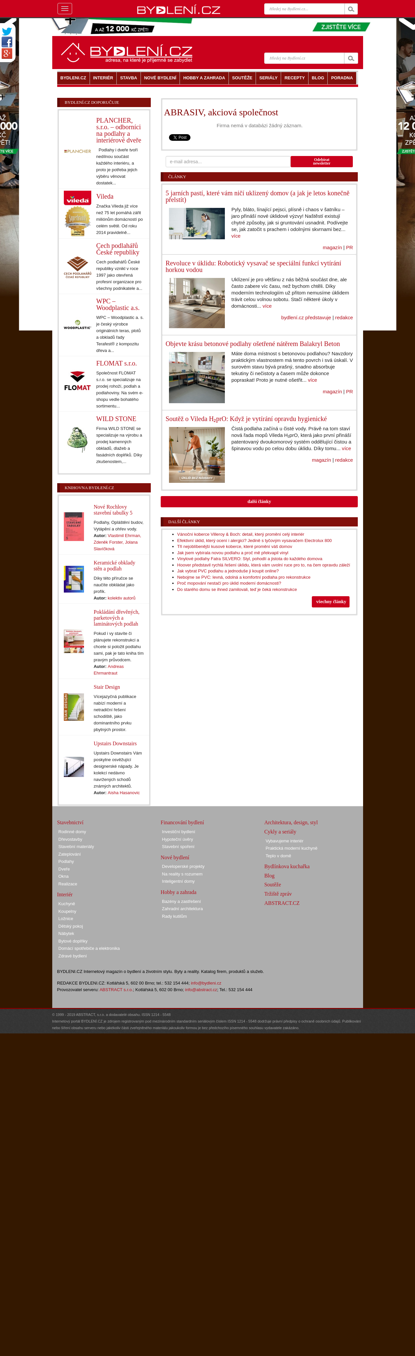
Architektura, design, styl (291, 822)
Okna (64, 876)
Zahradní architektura (182, 908)
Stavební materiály (76, 846)
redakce (344, 317)
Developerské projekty (183, 866)
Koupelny (67, 911)
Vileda (104, 196)
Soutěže (272, 884)
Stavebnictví (70, 822)
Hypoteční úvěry (177, 839)
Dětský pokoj (71, 926)
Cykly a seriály (280, 831)
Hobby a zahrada (178, 892)
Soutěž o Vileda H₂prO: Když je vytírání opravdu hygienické (246, 418)
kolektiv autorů (122, 598)
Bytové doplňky (73, 941)
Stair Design (107, 687)
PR (349, 247)
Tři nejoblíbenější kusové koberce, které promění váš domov (234, 546)
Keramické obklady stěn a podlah (114, 565)
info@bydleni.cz (206, 983)
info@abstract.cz (201, 989)
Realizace (68, 883)
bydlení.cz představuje (306, 317)
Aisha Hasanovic (124, 792)
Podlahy (66, 861)
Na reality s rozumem (182, 874)
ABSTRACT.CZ (282, 903)
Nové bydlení (175, 857)
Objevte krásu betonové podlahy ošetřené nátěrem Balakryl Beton (253, 343)
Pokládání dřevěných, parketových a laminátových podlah (117, 618)
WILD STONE (116, 418)
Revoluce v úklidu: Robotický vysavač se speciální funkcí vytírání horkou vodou (253, 266)
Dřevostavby (70, 839)
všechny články (331, 601)
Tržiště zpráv (278, 894)
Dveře (64, 869)
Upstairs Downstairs (115, 743)
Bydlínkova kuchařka (287, 866)
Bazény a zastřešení (181, 901)
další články (259, 501)
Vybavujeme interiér (284, 840)
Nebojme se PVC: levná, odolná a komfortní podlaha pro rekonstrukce (244, 577)
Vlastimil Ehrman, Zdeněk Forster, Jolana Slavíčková (117, 542)
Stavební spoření (178, 846)
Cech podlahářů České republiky (118, 249)
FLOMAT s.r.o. (116, 363)
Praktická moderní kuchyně (291, 848)
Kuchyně (67, 903)
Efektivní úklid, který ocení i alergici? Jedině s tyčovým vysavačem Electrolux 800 (254, 540)
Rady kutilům (174, 916)
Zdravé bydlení (73, 955)
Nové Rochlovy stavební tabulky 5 (113, 510)
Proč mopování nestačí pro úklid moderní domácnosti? (229, 583)
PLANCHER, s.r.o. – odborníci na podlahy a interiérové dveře (118, 130)
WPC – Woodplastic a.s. (118, 304)
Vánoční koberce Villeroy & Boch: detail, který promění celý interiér (240, 534)
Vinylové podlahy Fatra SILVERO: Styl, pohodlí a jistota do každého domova (249, 558)
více (236, 236)
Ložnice (66, 918)
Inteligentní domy (178, 881)
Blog (269, 875)
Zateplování (70, 854)
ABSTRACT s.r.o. (116, 989)
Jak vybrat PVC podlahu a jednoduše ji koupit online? (228, 570)
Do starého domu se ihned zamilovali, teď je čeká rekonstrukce (237, 589)
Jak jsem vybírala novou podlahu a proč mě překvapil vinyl (232, 552)
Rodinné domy (72, 831)
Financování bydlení (182, 822)
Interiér (65, 894)
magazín (332, 247)
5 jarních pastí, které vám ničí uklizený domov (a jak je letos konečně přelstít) (258, 196)
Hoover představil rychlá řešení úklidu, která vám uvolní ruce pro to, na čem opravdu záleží (263, 564)
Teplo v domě (278, 855)
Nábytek (66, 933)
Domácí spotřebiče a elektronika (89, 948)
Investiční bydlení (178, 831)
